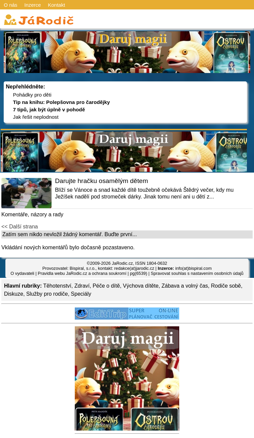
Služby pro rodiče (47, 294)
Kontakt (56, 5)
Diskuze (13, 294)
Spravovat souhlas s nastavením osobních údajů (197, 273)
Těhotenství (57, 286)
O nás (10, 5)
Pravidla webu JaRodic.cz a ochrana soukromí (82, 273)
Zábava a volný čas (185, 286)
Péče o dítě (106, 286)
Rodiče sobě (226, 286)
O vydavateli (22, 273)
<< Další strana (19, 226)
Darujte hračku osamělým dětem (101, 180)
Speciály (81, 294)
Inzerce (32, 5)
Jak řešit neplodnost (36, 117)
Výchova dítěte (141, 286)
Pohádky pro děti (32, 95)
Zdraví (82, 286)
